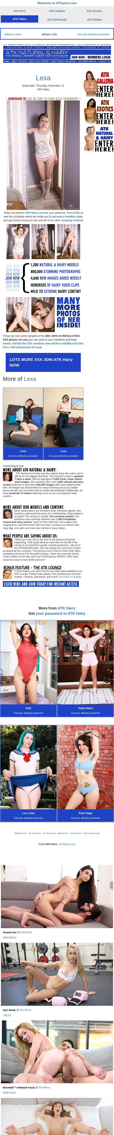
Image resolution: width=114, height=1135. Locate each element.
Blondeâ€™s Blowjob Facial (19, 1087)
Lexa (43, 78)
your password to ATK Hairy (60, 613)
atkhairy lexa (20, 833)
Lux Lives (28, 813)
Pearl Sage (85, 813)
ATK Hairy (19, 18)
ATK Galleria (57, 11)
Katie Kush (9, 1092)
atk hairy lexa (34, 833)
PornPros (26, 932)
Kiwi (28, 708)
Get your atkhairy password (93, 34)
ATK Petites (94, 19)
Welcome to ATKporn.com (57, 3)
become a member (63, 216)
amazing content (71, 220)
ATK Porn (19, 11)
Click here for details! (69, 576)
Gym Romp (9, 1010)
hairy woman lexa (91, 833)
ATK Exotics (94, 11)
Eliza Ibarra (9, 937)
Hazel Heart (85, 708)
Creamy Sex (10, 932)
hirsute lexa (75, 833)
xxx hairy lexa (49, 833)
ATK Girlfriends (57, 19)
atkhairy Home (12, 34)
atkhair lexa (63, 833)
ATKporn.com (67, 844)
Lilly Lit (7, 1015)
